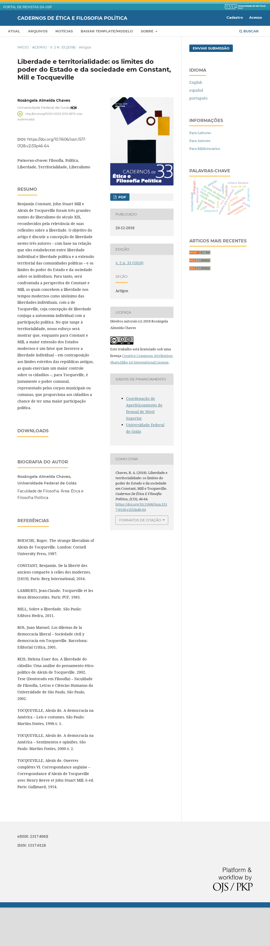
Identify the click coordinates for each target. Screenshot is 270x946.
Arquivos (37, 31)
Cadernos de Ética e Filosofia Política (72, 18)
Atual (14, 31)
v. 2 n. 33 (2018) (62, 47)
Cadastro (234, 17)
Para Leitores (200, 132)
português (198, 98)
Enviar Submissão (211, 48)
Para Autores (199, 140)
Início (23, 47)
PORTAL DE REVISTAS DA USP (27, 7)
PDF (121, 197)
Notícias (64, 31)
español (196, 90)
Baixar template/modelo (107, 31)
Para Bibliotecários (204, 148)
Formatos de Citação (140, 520)
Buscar (249, 31)
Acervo (39, 47)
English (195, 82)
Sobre (148, 31)
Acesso (255, 17)
